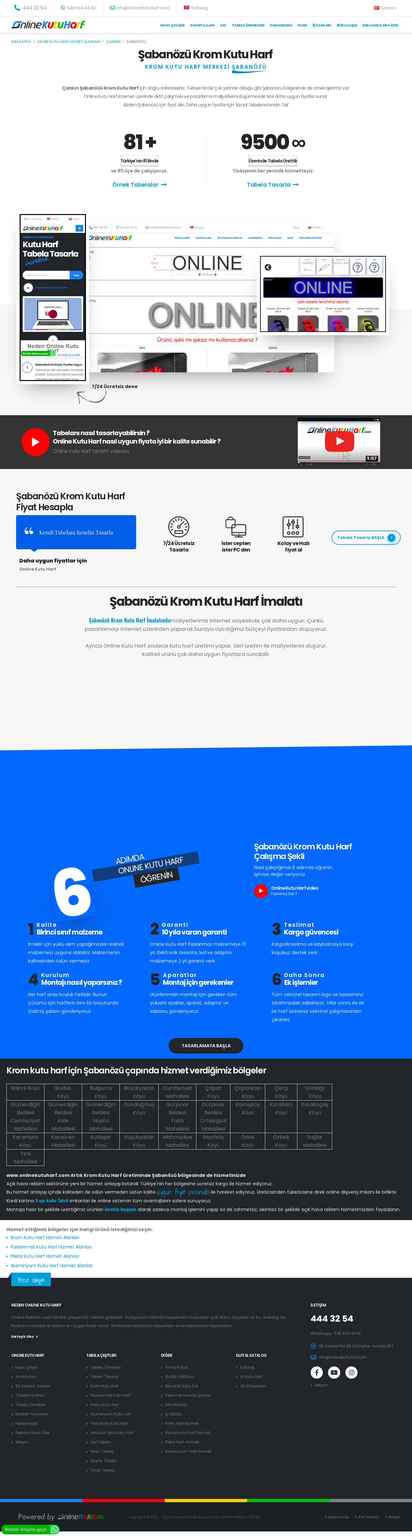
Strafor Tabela (105, 1460)
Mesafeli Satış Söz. (184, 1386)
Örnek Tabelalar (139, 184)
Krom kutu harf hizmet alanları (69, 41)
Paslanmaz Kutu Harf (111, 1395)
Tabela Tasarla (273, 184)
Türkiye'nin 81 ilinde (139, 161)
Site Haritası (177, 1404)
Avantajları (202, 25)
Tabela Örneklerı (248, 25)
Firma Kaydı (177, 1367)
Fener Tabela (104, 1470)
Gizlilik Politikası (180, 1376)
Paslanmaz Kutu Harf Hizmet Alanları (51, 1247)
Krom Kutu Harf (105, 1386)
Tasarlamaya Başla (206, 1045)
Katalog (196, 8)
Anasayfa (21, 41)
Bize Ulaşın (347, 25)
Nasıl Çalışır (172, 25)
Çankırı (113, 41)
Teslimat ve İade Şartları (190, 1395)
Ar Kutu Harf (252, 1376)
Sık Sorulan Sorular (34, 1386)
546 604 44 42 (78, 8)
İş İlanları (322, 25)
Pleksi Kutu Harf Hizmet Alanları (45, 1256)
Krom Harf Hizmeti (183, 1423)
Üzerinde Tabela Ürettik (272, 161)
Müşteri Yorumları (33, 1414)
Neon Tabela (103, 1451)
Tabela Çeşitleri (102, 1355)
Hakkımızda (281, 25)
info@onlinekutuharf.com (345, 1357)
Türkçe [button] (385, 8)
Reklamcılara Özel (380, 25)
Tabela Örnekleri (32, 1404)
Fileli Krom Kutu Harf (110, 1423)
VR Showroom (254, 1386)
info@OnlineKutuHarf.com (140, 8)
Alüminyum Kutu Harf (111, 1414)
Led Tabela (102, 1442)
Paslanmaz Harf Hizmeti (189, 1432)
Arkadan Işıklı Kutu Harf (113, 1432)
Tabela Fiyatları (31, 1395)
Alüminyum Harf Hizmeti (189, 1451)
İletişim (22, 1442)
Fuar (302, 25)
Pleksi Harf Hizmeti (183, 1442)
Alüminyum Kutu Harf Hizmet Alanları (52, 1265)
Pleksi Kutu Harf (105, 1404)
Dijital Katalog (253, 1355)
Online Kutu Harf (29, 1355)
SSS (223, 25)
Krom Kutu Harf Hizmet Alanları (45, 1237)
